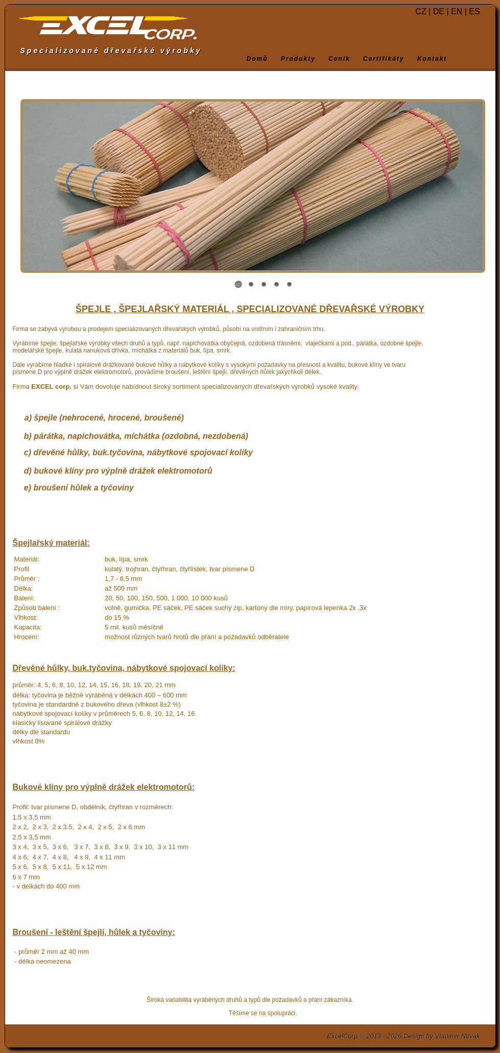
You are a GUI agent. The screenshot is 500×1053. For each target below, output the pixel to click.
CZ (420, 11)
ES (474, 11)
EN (456, 11)
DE (438, 11)
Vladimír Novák (457, 1036)
